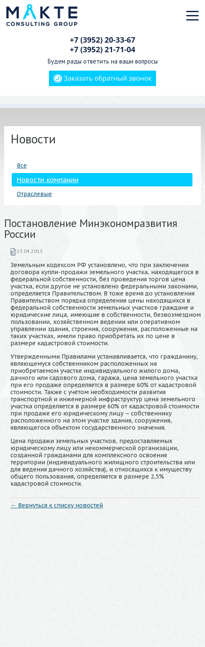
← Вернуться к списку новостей (56, 505)
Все (22, 165)
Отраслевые (34, 194)
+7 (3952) (103, 40)
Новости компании (48, 180)
